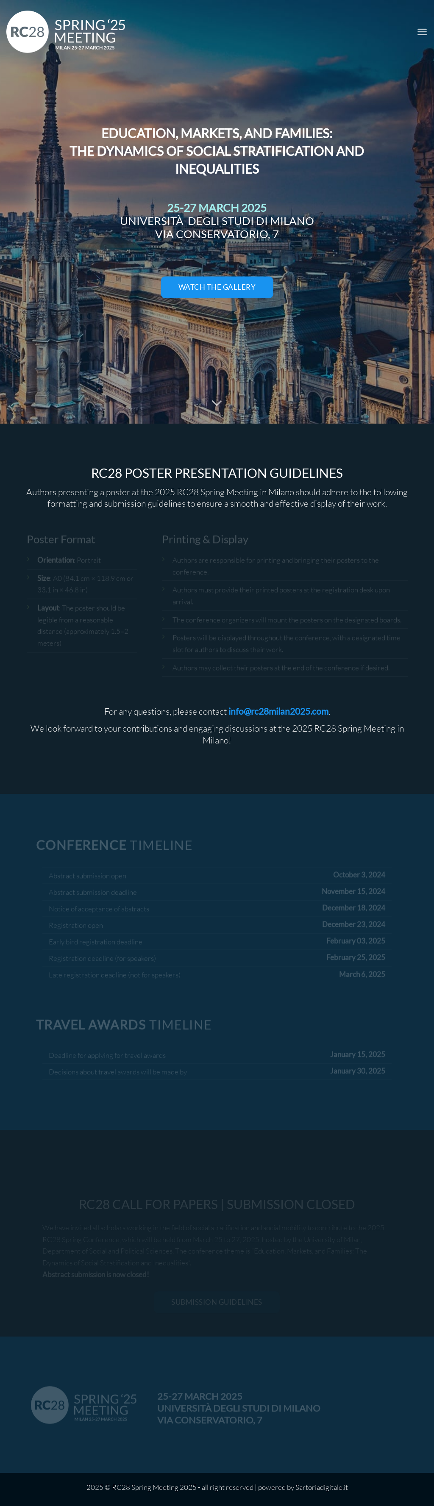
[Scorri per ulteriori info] (217, 403)
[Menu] (422, 32)
